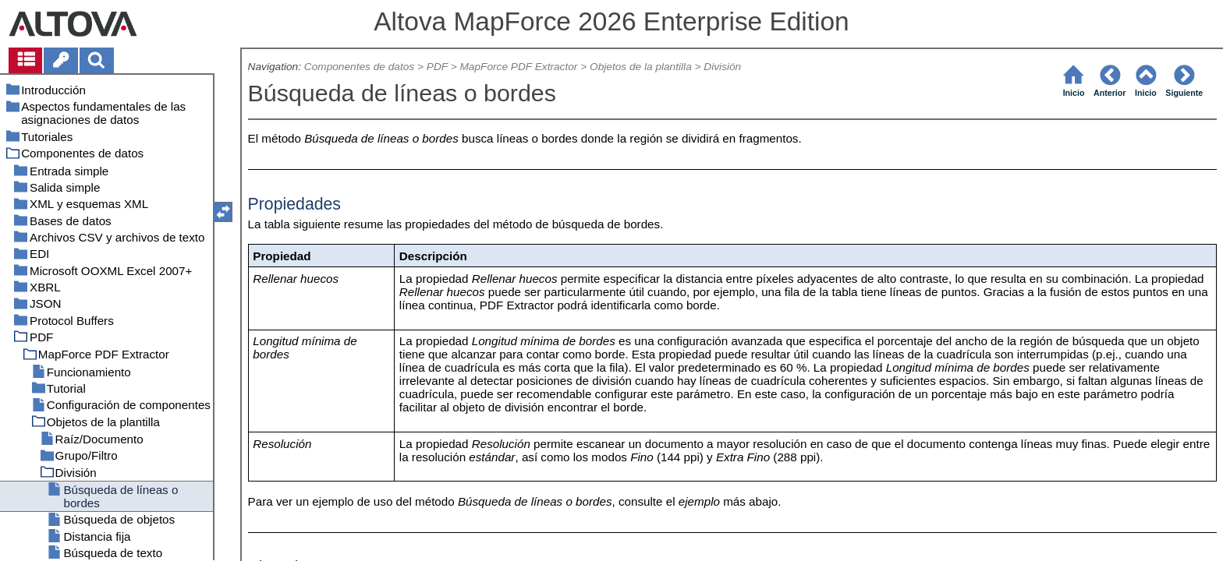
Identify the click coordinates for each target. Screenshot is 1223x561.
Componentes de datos (359, 66)
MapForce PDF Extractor (518, 66)
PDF (437, 66)
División (722, 66)
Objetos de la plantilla (641, 66)
